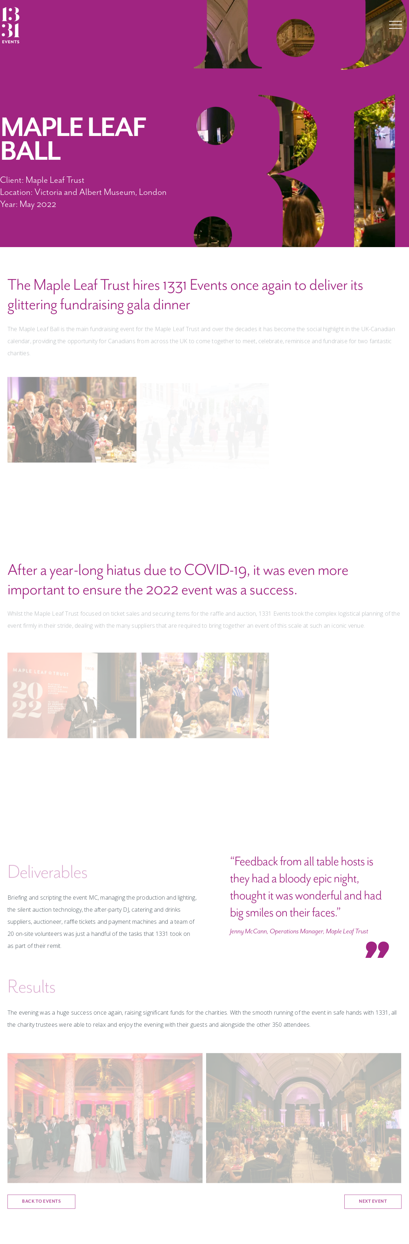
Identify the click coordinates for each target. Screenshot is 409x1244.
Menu (395, 25)
